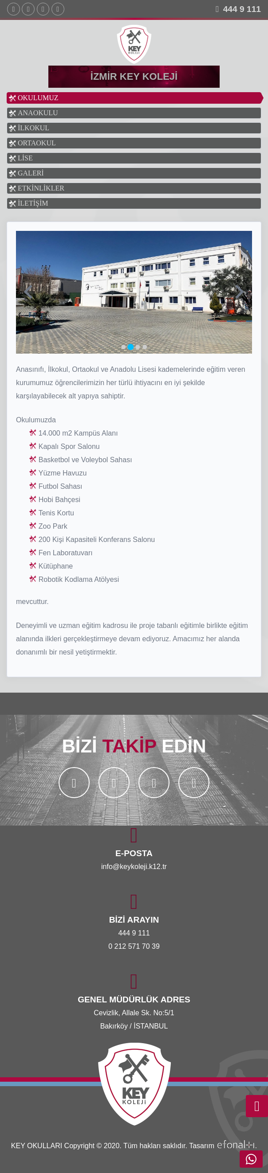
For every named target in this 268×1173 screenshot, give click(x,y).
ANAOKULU (38, 113)
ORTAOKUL (37, 143)
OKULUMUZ (38, 97)
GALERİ (31, 173)
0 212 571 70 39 (134, 946)
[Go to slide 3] (137, 347)
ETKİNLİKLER (41, 188)
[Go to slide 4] (144, 347)
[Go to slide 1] (123, 347)
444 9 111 (242, 9)
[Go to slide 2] (130, 347)
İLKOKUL (33, 128)
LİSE (25, 158)
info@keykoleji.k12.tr (134, 866)
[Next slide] (238, 292)
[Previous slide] (29, 292)
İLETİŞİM (33, 203)
